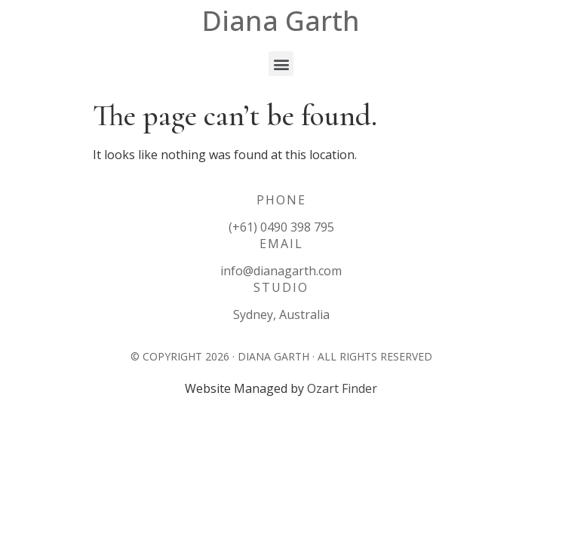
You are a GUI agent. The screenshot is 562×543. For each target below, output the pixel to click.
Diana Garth (281, 20)
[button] (281, 63)
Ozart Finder (342, 388)
